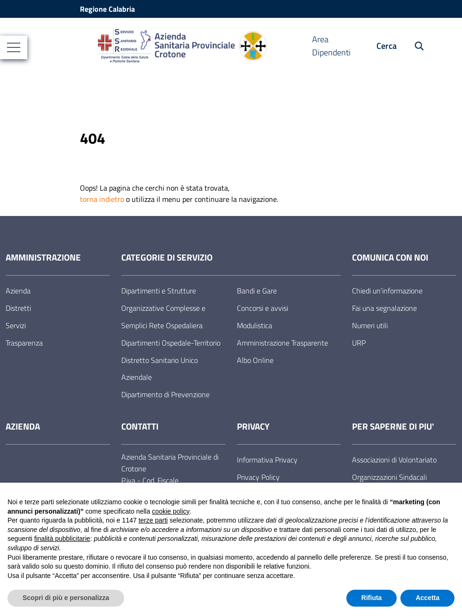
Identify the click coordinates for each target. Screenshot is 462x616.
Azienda (18, 290)
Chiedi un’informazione (387, 290)
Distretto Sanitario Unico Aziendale (159, 368)
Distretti (18, 308)
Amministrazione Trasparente (282, 342)
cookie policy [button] (170, 511)
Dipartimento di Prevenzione (165, 394)
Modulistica (254, 325)
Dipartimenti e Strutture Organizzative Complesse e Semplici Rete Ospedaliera (163, 308)
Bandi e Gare (257, 290)
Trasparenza (24, 342)
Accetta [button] (427, 597)
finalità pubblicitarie (62, 538)
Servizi (16, 325)
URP (359, 342)
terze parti (153, 520)
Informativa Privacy (267, 459)
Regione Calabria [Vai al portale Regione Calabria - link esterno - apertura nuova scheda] (107, 9)
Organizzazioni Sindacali (389, 477)
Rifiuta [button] (371, 597)
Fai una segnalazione (384, 308)
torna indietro (102, 199)
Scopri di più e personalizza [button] (66, 597)
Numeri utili (370, 325)
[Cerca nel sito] (414, 46)
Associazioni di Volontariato (394, 459)
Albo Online (255, 360)
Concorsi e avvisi (262, 308)
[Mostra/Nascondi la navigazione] (14, 47)
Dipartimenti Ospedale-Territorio (170, 342)
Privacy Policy (258, 477)
